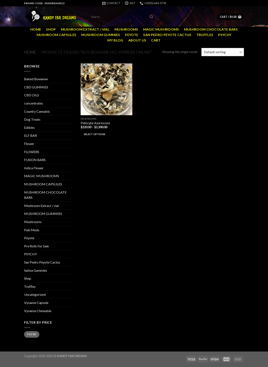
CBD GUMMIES (36, 87)
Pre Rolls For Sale (36, 246)
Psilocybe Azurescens (95, 123)
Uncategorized (35, 294)
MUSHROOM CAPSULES (56, 35)
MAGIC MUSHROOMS (161, 29)
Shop (51, 29)
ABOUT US (137, 40)
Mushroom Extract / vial (85, 29)
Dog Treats (32, 119)
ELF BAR (30, 135)
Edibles (29, 127)
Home (35, 29)
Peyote (131, 35)
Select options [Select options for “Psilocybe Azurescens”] (95, 134)
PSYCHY (224, 35)
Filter (31, 334)
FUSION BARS (35, 160)
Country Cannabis (37, 111)
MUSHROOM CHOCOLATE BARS (211, 29)
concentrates (33, 103)
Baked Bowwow (36, 79)
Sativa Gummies (35, 270)
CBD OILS (31, 95)
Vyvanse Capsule (36, 303)
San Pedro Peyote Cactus (167, 35)
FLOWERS (31, 152)
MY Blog (115, 40)
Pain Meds (31, 230)
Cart (155, 40)
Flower (29, 144)
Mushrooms (126, 29)
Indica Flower (34, 168)
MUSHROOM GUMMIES (100, 35)
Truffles (204, 35)
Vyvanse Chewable (37, 311)
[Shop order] (222, 52)
